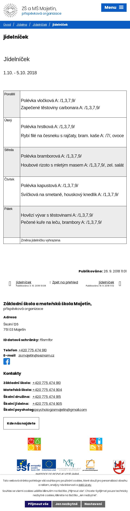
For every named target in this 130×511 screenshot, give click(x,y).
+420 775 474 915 (46, 396)
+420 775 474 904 (47, 389)
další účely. (85, 485)
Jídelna (21, 25)
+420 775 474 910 (32, 350)
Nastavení (93, 504)
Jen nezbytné (66, 504)
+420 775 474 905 (47, 403)
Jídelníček (40, 25)
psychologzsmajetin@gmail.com (61, 409)
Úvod (7, 25)
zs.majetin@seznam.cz (36, 355)
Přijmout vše (38, 504)
